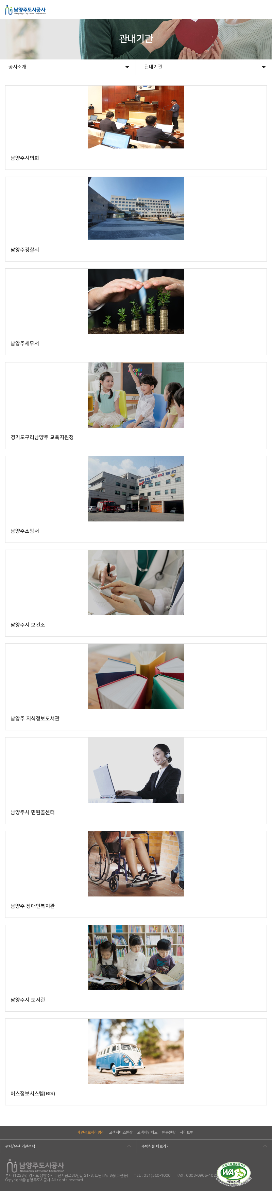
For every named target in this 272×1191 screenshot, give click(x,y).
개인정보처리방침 (90, 1133)
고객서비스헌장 (121, 1133)
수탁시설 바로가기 (155, 1146)
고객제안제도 (147, 1133)
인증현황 (168, 1133)
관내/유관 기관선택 (20, 1146)
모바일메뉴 (262, 9)
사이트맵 (186, 1133)
